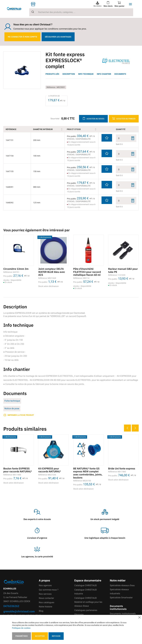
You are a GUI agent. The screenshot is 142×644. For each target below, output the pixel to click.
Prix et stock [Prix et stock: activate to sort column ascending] (79, 129)
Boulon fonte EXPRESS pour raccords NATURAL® (17, 470)
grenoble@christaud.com (19, 611)
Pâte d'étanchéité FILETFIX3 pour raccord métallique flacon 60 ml (87, 271)
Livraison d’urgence (37, 538)
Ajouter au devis (95, 118)
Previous (127, 428)
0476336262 (11, 606)
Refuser (56, 636)
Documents (120, 74)
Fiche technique (12, 400)
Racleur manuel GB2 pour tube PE (123, 270)
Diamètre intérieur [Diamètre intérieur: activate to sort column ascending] (48, 129)
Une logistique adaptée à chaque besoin (104, 538)
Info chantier (104, 74)
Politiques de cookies (21, 628)
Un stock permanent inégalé (104, 519)
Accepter (40, 636)
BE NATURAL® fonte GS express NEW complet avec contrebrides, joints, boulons (87, 473)
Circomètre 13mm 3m (15, 268)
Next (135, 428)
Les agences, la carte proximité (37, 556)
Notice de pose (11, 408)
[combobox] (81, 12)
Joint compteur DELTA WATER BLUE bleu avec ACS (51, 271)
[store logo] (16, 9)
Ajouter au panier (125, 118)
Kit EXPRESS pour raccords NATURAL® (49, 470)
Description (69, 74)
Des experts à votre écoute (37, 519)
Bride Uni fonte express (121, 468)
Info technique (86, 74)
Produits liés (52, 74)
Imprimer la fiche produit (20, 415)
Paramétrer (21, 636)
